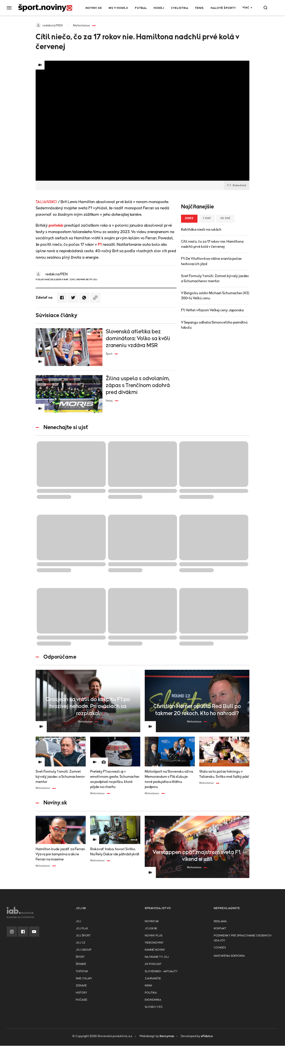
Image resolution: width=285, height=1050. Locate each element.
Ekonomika (153, 999)
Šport (80, 957)
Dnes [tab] (189, 218)
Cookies (220, 947)
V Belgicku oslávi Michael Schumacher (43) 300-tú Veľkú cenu (215, 295)
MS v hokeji (118, 8)
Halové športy (223, 8)
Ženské (81, 964)
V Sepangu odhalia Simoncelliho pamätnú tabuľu (214, 325)
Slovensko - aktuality (161, 971)
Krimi (148, 985)
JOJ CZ (80, 942)
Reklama (220, 921)
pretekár (56, 226)
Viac (245, 7)
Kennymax (167, 1036)
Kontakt (220, 928)
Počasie (81, 999)
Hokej (159, 8)
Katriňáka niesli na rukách (201, 229)
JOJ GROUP (84, 949)
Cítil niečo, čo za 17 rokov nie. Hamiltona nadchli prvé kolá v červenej (212, 244)
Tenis (199, 8)
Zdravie (81, 985)
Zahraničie (153, 978)
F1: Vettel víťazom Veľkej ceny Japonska (212, 310)
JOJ (78, 921)
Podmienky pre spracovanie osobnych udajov (242, 938)
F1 (100, 245)
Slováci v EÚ (153, 1007)
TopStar (82, 971)
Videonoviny (154, 942)
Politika (151, 992)
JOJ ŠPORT (83, 935)
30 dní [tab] (225, 218)
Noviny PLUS (153, 935)
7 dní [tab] (207, 218)
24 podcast (153, 964)
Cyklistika (179, 8)
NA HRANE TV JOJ (157, 957)
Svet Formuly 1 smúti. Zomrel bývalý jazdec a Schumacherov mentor (215, 278)
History (81, 992)
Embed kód (236, 185)
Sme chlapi (84, 978)
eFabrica (207, 1036)
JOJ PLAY (82, 928)
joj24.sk (151, 928)
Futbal (141, 8)
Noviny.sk (94, 8)
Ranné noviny (155, 949)
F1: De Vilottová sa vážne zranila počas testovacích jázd (211, 261)
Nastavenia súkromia (229, 955)
